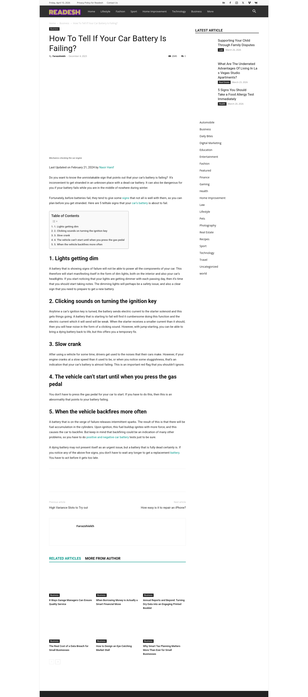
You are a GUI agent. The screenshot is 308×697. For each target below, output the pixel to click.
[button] (254, 12)
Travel (203, 260)
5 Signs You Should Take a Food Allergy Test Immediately (236, 94)
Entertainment (209, 157)
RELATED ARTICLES (65, 558)
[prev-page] (51, 661)
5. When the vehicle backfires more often (78, 244)
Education (206, 150)
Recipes (204, 239)
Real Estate (224, 82)
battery (174, 452)
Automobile (207, 122)
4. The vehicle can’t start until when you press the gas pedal (89, 239)
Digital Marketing (210, 143)
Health (222, 103)
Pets (202, 218)
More (210, 11)
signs (125, 198)
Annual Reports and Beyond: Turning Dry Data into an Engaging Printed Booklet (164, 604)
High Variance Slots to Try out (68, 507)
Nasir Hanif (106, 167)
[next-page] (57, 661)
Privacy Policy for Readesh (90, 2)
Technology (179, 11)
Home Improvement (155, 11)
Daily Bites (206, 136)
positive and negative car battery (107, 437)
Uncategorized (209, 266)
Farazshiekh (58, 56)
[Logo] (67, 11)
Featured (205, 170)
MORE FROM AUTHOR (102, 558)
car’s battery (140, 203)
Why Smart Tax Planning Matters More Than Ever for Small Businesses (161, 650)
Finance (204, 177)
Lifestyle (105, 11)
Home (91, 11)
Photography (208, 225)
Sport (134, 11)
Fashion (120, 11)
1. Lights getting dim (66, 226)
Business (196, 11)
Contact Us (112, 2)
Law (221, 49)
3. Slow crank (62, 235)
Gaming (205, 184)
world (203, 273)
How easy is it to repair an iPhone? (163, 507)
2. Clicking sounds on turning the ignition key (80, 230)
